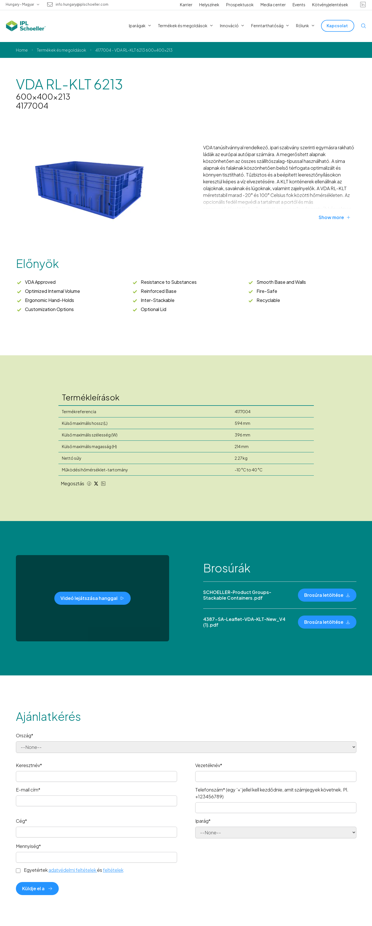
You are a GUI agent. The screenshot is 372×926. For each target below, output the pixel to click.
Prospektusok (240, 4)
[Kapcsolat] (337, 26)
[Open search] (363, 26)
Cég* (21, 821)
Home (22, 50)
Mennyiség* (28, 846)
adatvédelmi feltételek (73, 870)
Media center (273, 4)
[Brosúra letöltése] (327, 595)
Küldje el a (37, 888)
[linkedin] (363, 4)
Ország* (24, 735)
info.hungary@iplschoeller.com (82, 5)
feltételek (113, 870)
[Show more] (337, 217)
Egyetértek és (73, 870)
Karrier (186, 4)
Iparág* (203, 821)
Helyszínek (209, 4)
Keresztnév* (29, 765)
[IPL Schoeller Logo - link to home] (26, 25)
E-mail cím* (28, 790)
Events (299, 4)
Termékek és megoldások (61, 50)
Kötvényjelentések (330, 4)
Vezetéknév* (208, 765)
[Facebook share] (89, 483)
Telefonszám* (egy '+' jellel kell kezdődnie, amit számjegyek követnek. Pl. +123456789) (271, 793)
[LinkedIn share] (103, 483)
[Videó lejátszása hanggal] (92, 598)
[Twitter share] (96, 483)
